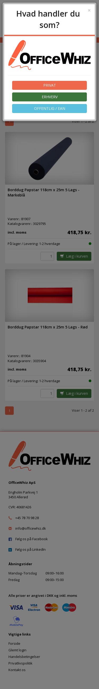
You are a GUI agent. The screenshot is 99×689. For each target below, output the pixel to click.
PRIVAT (49, 85)
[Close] (89, 10)
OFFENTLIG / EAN (49, 108)
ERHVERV (50, 96)
